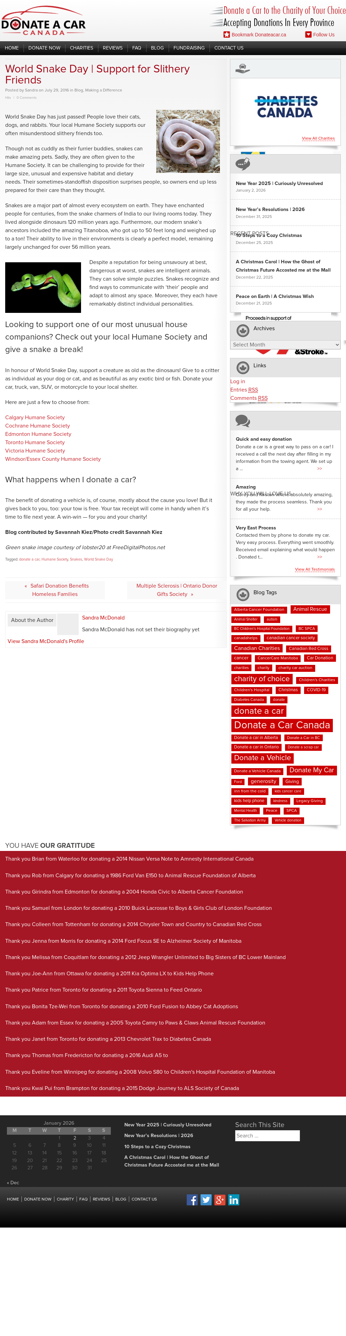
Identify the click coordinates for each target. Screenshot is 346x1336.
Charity (65, 1199)
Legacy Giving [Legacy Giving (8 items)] (309, 801)
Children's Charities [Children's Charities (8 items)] (317, 680)
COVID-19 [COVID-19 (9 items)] (316, 690)
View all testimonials (315, 570)
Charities (81, 48)
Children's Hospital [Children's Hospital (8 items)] (251, 690)
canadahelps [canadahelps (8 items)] (246, 638)
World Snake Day (98, 559)
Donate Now (44, 48)
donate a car (29, 559)
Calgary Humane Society (35, 417)
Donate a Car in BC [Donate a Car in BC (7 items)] (303, 738)
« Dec (13, 1182)
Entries (244, 390)
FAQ (136, 48)
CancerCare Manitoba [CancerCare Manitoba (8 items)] (278, 658)
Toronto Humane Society (35, 442)
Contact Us (228, 48)
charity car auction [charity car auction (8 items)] (295, 668)
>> (319, 468)
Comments (249, 398)
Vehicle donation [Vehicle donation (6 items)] (288, 820)
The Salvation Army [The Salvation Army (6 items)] (250, 820)
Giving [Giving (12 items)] (292, 781)
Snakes (76, 559)
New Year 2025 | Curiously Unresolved (279, 183)
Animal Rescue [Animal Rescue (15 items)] (310, 609)
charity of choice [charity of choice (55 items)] (262, 679)
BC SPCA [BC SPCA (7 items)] (307, 629)
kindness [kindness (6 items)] (280, 801)
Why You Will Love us (260, 493)
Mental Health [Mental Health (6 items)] (245, 810)
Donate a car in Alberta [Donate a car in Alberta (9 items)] (256, 738)
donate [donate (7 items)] (279, 700)
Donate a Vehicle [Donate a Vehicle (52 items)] (262, 758)
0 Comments (27, 97)
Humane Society (55, 559)
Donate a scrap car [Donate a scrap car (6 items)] (303, 747)
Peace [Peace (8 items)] (271, 811)
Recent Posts (249, 233)
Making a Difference (103, 90)
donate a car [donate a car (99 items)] (259, 711)
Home (12, 48)
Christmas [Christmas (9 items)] (288, 690)
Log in (237, 381)
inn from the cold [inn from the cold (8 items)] (250, 791)
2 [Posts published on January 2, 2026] (74, 1138)
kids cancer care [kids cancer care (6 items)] (288, 791)
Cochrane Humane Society (37, 426)
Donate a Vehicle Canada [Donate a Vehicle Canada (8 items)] (257, 771)
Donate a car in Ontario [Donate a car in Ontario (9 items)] (256, 747)
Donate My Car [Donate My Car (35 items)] (312, 770)
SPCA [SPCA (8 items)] (291, 811)
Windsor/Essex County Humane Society (53, 459)
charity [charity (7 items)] (263, 668)
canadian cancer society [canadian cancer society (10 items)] (291, 638)
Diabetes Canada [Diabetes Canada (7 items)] (249, 700)
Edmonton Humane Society (38, 434)
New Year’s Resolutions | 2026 (270, 209)
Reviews (113, 48)
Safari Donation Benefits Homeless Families (59, 590)
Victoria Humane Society (35, 451)
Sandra (31, 90)
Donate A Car (44, 20)
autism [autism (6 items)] (272, 619)
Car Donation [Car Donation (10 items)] (320, 658)
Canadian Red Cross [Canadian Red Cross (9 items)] (308, 649)
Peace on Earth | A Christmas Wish (275, 296)
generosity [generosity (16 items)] (263, 781)
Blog (157, 48)
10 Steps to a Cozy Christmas (269, 235)
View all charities (318, 139)
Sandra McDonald (103, 618)
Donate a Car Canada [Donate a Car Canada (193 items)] (282, 725)
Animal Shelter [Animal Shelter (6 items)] (246, 619)
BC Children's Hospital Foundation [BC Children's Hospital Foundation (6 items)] (262, 629)
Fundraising (189, 48)
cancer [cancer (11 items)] (241, 658)
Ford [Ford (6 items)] (238, 782)
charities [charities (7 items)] (241, 668)
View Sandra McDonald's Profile (46, 641)
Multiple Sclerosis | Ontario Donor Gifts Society (176, 590)
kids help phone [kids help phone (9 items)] (249, 801)
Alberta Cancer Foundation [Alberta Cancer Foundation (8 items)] (259, 610)
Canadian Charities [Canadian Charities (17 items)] (257, 648)
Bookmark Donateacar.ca (254, 34)
